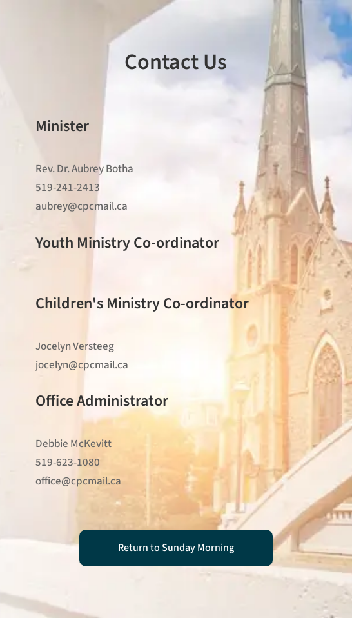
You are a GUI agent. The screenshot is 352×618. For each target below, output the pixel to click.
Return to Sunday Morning (176, 548)
